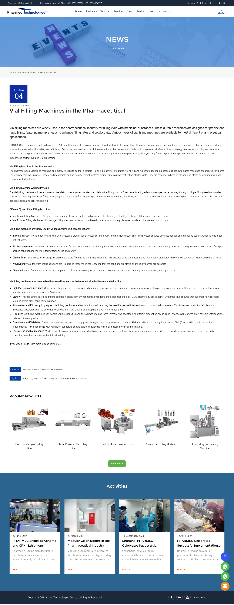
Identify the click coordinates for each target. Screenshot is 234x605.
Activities (117, 487)
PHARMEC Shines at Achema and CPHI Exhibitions (43, 369)
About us (104, 11)
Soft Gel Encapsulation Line (117, 444)
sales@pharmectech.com (25, 3)
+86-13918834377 (93, 3)
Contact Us (165, 11)
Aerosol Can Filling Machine (161, 444)
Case (129, 11)
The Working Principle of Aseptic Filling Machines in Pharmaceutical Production (54, 378)
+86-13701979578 (75, 3)
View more (117, 464)
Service (140, 11)
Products (90, 11)
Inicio (12, 72)
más (16, 570)
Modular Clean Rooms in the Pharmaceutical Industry (88, 544)
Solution (118, 11)
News (152, 11)
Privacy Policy (200, 598)
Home (78, 11)
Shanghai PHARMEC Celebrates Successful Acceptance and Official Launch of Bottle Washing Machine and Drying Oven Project (141, 544)
